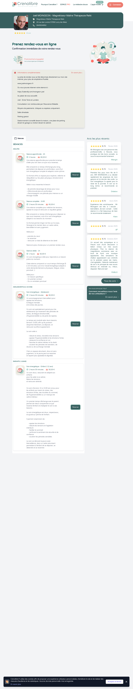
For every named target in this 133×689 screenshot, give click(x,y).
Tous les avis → (111, 281)
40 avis (28, 33)
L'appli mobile (97, 5)
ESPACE (65, 5)
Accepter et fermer (114, 682)
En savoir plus (77, 73)
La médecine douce (80, 5)
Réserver (75, 175)
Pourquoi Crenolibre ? (49, 5)
